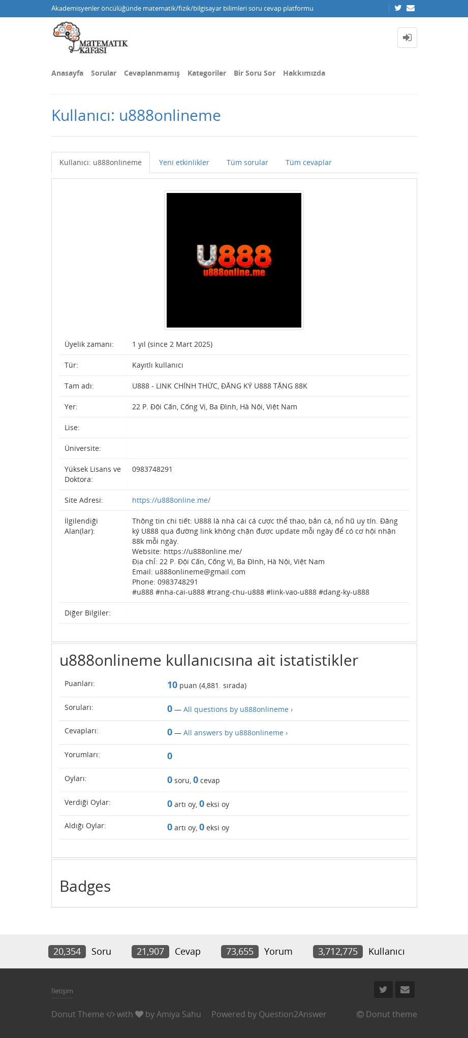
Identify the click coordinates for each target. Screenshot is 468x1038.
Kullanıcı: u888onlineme (100, 162)
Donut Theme (77, 1014)
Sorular (103, 73)
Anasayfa (67, 73)
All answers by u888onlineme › (235, 732)
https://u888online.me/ (171, 500)
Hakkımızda (304, 73)
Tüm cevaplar (309, 162)
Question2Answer (293, 1014)
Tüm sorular (247, 162)
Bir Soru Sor (254, 73)
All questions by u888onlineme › (238, 709)
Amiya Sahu (179, 1014)
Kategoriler (207, 73)
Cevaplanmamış (152, 73)
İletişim (62, 990)
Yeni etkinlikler (184, 162)
